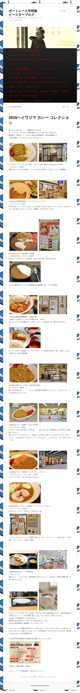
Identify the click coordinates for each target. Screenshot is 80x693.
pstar (35, 671)
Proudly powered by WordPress (40, 685)
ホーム (11, 50)
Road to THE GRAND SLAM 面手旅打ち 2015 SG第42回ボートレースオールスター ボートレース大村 (39, 62)
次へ (69, 106)
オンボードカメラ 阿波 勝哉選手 (20, 68)
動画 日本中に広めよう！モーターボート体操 (23, 91)
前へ (64, 106)
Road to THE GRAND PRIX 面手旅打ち (29, 50)
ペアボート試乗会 (14, 73)
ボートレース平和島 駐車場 (18, 82)
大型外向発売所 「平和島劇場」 (49, 91)
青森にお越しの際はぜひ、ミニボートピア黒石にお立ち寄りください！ (30, 100)
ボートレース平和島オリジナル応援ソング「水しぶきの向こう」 (49, 82)
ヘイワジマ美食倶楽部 (22, 671)
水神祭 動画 (13, 96)
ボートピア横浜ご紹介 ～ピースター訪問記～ (23, 77)
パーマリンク (40, 671)
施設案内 (65, 91)
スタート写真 (38, 68)
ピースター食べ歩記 (52, 68)
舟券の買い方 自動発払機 (29, 96)
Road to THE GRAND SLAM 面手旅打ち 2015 (24, 55)
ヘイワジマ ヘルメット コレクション (34, 73)
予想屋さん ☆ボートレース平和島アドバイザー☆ (24, 87)
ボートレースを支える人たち (49, 77)
